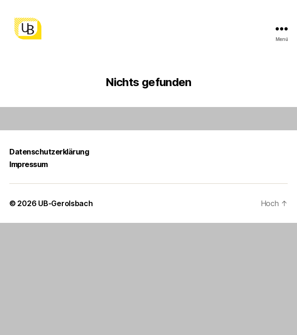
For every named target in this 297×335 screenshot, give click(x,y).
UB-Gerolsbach (65, 203)
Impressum (28, 164)
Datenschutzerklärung (49, 151)
